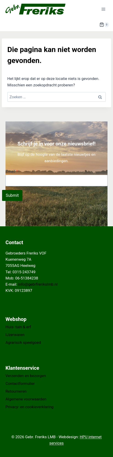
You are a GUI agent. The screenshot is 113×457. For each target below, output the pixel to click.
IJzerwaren (14, 334)
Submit (12, 195)
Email (11, 171)
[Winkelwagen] (104, 25)
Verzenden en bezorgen (25, 375)
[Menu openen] (103, 9)
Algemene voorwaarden (25, 399)
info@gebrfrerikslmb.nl (38, 284)
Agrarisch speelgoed (23, 342)
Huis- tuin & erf (18, 327)
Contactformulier (20, 383)
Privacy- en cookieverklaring (29, 407)
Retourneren (16, 391)
